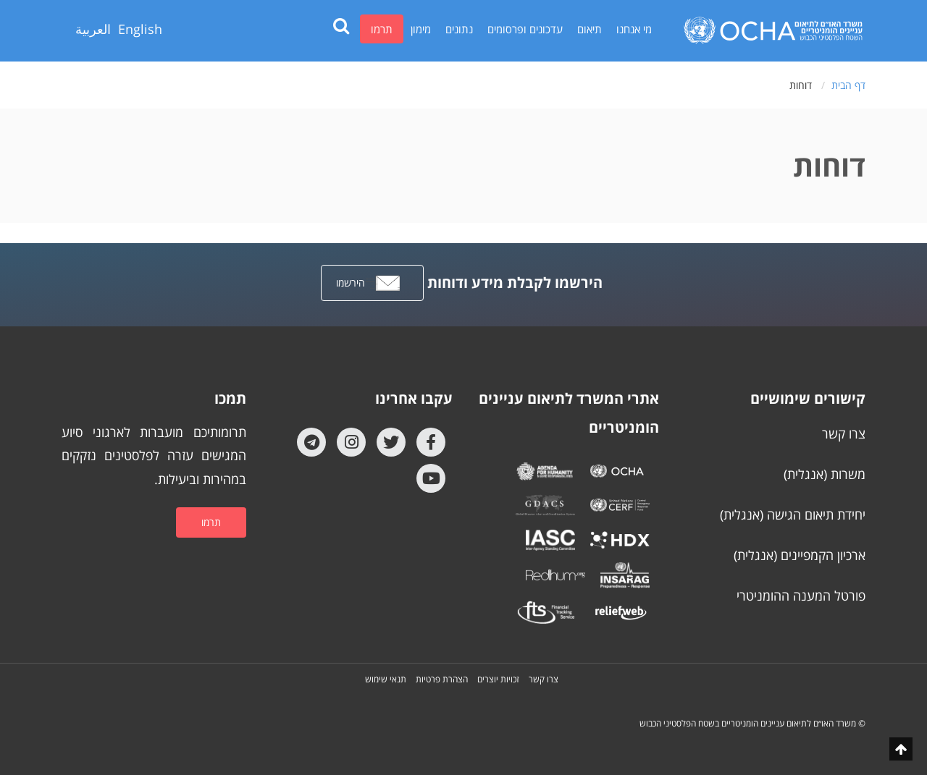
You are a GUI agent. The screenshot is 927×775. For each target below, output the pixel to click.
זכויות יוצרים (498, 679)
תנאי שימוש (385, 679)
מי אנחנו (634, 29)
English (140, 29)
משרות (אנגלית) (824, 474)
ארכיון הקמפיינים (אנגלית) (799, 555)
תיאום (589, 29)
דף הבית (848, 85)
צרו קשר (843, 433)
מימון (421, 29)
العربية (93, 29)
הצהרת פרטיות (442, 679)
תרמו (382, 29)
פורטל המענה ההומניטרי (801, 595)
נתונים (459, 29)
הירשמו (368, 283)
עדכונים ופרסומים (525, 29)
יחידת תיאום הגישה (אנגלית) (792, 514)
